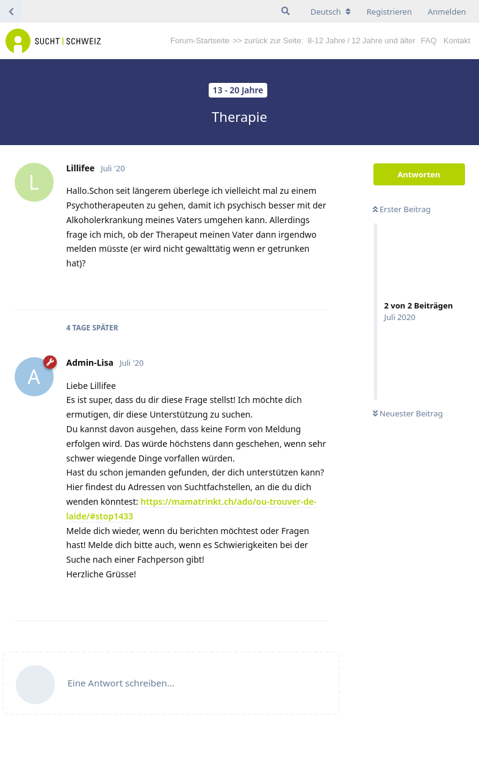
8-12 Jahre (326, 40)
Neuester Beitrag (408, 413)
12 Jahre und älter (383, 40)
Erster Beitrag (402, 209)
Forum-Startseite (199, 40)
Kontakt (457, 40)
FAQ (429, 40)
